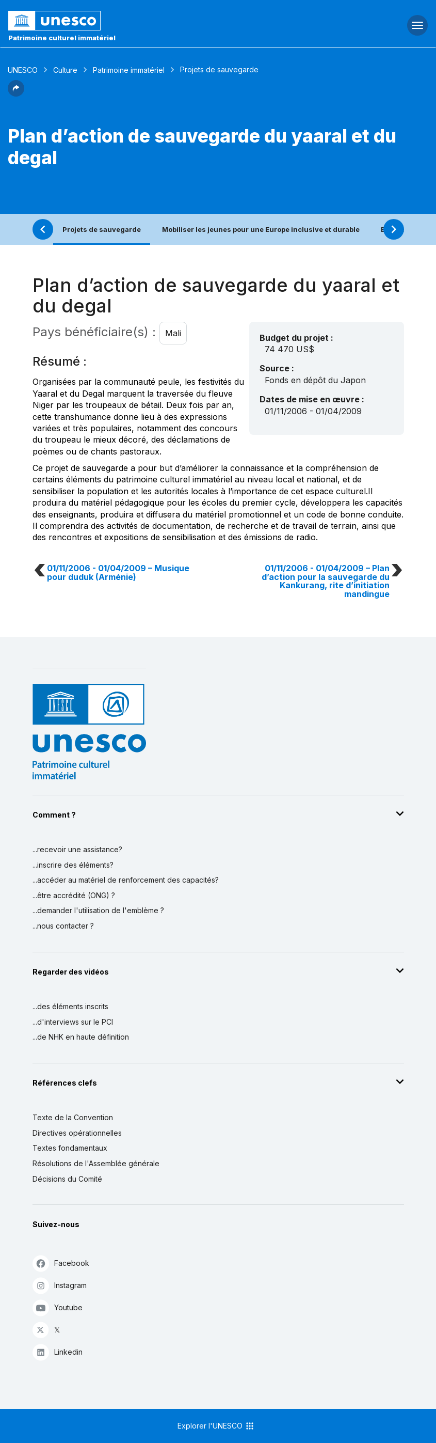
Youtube (58, 1307)
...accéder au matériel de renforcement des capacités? (126, 879)
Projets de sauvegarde (101, 229)
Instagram (60, 1285)
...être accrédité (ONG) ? (74, 895)
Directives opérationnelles (77, 1132)
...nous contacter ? (63, 925)
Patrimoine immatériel (129, 70)
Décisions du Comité (67, 1178)
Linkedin (58, 1352)
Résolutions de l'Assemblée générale (96, 1163)
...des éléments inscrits (70, 1006)
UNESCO (23, 70)
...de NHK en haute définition (81, 1036)
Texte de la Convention (73, 1117)
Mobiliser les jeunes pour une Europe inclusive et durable (261, 229)
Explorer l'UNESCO (216, 1426)
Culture (65, 70)
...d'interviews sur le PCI (73, 1021)
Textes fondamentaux (70, 1147)
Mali (173, 333)
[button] (16, 93)
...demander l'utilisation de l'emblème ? (98, 910)
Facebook (61, 1263)
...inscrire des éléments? (73, 864)
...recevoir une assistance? (77, 849)
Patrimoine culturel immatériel (62, 38)
